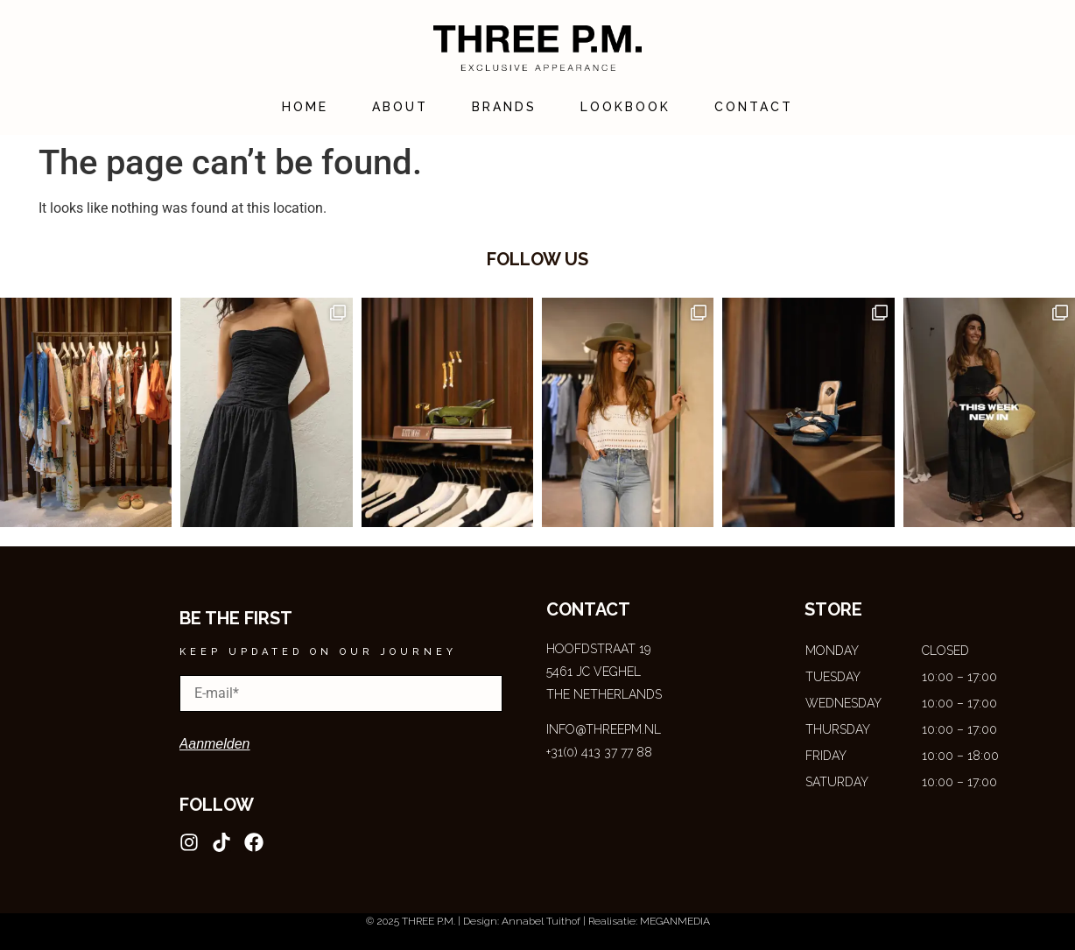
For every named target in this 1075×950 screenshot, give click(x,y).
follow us (537, 259)
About (400, 107)
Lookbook (625, 107)
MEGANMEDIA (675, 921)
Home (305, 107)
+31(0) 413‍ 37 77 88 (599, 752)
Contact (753, 107)
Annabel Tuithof (541, 921)
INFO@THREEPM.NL (603, 729)
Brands (504, 107)
